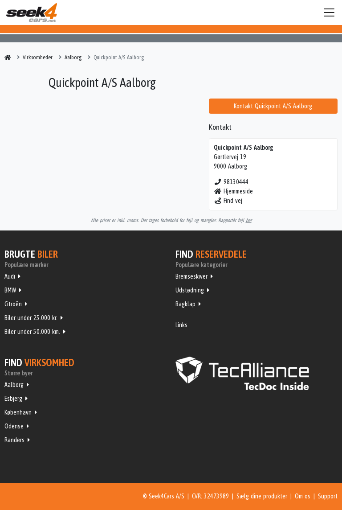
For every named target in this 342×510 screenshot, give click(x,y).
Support (328, 496)
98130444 (231, 181)
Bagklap (185, 304)
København (18, 412)
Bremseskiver (191, 276)
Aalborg (14, 384)
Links (181, 325)
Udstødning (189, 290)
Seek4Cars (31, 12)
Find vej (228, 200)
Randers (14, 440)
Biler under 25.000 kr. (30, 317)
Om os (302, 496)
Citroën (13, 304)
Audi (9, 276)
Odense (14, 426)
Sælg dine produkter (261, 496)
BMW (10, 290)
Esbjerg (13, 398)
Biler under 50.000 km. (32, 331)
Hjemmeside (233, 191)
